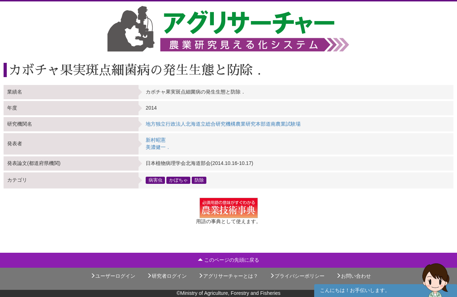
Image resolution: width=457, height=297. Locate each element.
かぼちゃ (178, 180)
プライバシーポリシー (297, 276)
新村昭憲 (156, 140)
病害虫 (155, 180)
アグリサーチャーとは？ (228, 276)
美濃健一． (158, 147)
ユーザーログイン (112, 276)
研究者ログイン (167, 276)
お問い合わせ (353, 276)
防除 (199, 180)
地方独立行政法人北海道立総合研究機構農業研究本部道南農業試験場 (223, 124)
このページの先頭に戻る (228, 260)
